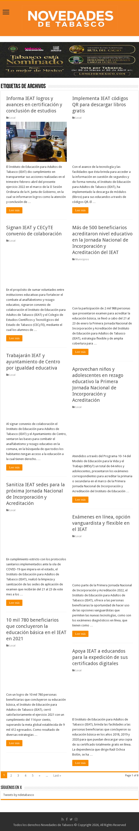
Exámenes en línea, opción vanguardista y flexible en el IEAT (101, 523)
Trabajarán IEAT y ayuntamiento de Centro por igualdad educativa (33, 362)
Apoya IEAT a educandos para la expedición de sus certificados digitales (100, 657)
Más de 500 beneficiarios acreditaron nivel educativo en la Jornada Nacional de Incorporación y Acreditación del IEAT (102, 240)
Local (12, 117)
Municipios (82, 259)
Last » (57, 775)
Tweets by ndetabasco (18, 795)
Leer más (14, 210)
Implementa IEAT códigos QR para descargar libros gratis (100, 104)
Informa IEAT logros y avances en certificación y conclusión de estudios (34, 104)
